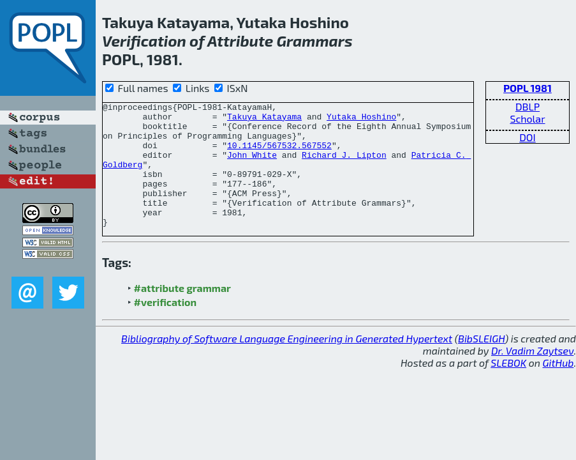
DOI (527, 137)
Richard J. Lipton (344, 166)
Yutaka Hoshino (361, 120)
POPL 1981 (527, 88)
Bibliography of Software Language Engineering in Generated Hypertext (286, 363)
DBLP (527, 106)
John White (252, 166)
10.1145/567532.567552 (279, 154)
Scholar (527, 118)
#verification (165, 327)
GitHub (558, 387)
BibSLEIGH (481, 363)
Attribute (240, 40)
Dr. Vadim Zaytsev (532, 375)
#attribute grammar (182, 313)
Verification (144, 40)
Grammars (315, 40)
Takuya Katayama (264, 120)
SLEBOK (508, 387)
